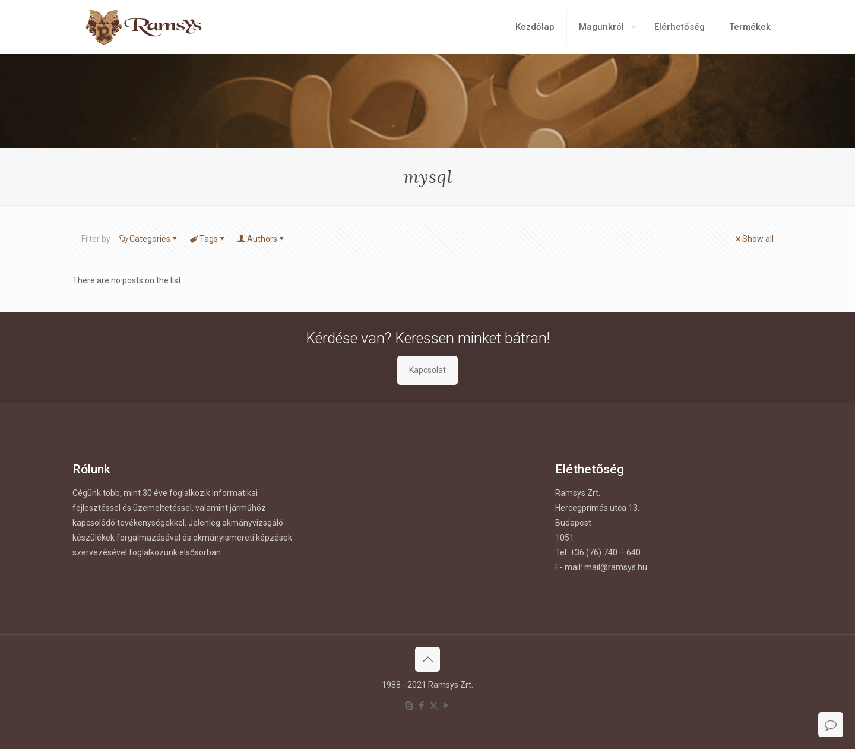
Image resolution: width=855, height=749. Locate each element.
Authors (261, 239)
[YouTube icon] (446, 705)
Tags (207, 239)
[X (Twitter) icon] (433, 705)
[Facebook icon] (421, 705)
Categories (149, 239)
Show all (754, 239)
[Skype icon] (408, 705)
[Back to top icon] (427, 659)
